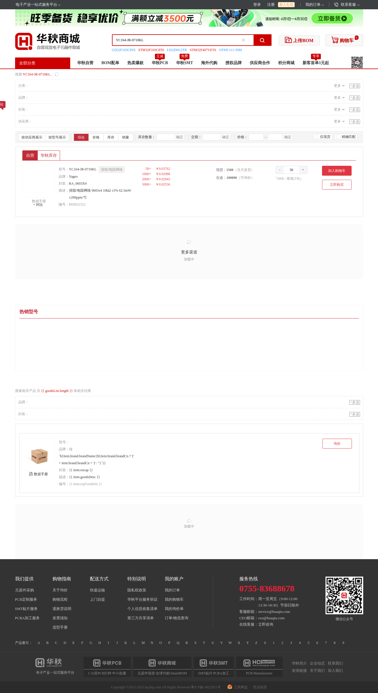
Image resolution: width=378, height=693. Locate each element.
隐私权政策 (136, 590)
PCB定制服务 (26, 599)
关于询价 (60, 590)
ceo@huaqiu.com (271, 618)
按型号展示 (57, 137)
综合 (81, 137)
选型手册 (60, 627)
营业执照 (260, 687)
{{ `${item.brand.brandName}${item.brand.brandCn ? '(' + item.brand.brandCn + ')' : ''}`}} (96, 456)
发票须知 (60, 618)
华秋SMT (184, 63)
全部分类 (27, 63)
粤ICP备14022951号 (206, 687)
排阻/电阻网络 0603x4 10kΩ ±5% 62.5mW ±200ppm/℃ (100, 193)
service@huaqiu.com (274, 611)
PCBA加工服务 (27, 618)
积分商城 (286, 63)
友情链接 (299, 670)
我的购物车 (174, 599)
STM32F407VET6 (203, 50)
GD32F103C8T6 (123, 50)
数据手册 (39, 201)
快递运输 (97, 590)
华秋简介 (299, 663)
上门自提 (97, 599)
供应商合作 (260, 63)
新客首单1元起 (316, 63)
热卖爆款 (135, 63)
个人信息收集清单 (142, 608)
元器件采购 (24, 590)
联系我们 (335, 663)
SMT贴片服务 (26, 608)
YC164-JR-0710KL (83, 169)
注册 (271, 4)
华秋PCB (160, 63)
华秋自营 (85, 63)
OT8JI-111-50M (230, 50)
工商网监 (238, 687)
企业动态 (317, 663)
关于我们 (317, 670)
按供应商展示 (31, 137)
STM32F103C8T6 (151, 50)
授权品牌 (233, 63)
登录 (257, 4)
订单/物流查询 (177, 618)
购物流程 (60, 599)
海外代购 (209, 63)
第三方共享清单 (140, 618)
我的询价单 (174, 608)
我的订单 (314, 4)
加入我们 (335, 670)
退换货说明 (62, 608)
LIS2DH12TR (177, 50)
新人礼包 (286, 5)
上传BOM (299, 39)
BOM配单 (110, 63)
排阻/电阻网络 (112, 170)
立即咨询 (265, 624)
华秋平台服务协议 (142, 599)
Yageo (73, 176)
